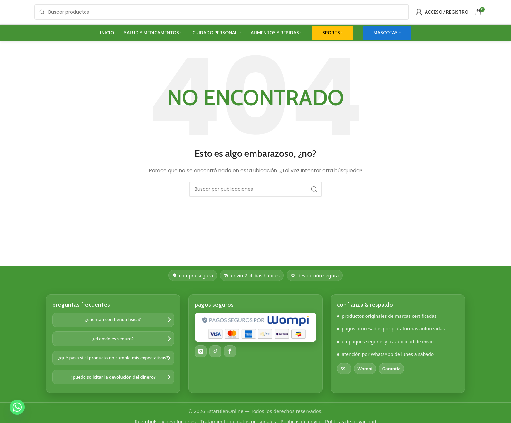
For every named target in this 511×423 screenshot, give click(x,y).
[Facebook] (230, 362)
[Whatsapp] (17, 407)
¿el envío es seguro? (113, 349)
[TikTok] (215, 362)
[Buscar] (221, 17)
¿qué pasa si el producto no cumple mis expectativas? (113, 368)
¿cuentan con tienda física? (113, 330)
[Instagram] (201, 362)
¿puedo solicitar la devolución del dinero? (113, 387)
